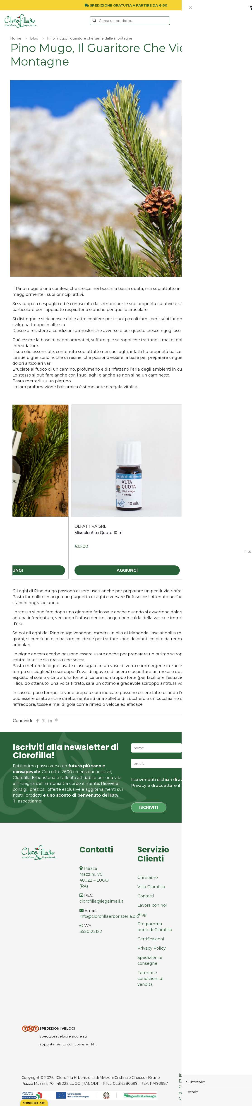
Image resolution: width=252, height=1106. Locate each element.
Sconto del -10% (34, 1103)
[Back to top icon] (222, 1019)
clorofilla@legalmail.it (101, 901)
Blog (34, 38)
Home (15, 38)
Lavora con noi (152, 905)
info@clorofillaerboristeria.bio (109, 916)
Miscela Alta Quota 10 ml (98, 532)
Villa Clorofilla (151, 886)
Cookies (186, 1098)
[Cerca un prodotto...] (130, 20)
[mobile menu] (246, 20)
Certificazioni (150, 939)
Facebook (208, 868)
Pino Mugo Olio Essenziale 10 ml (220, 532)
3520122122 (90, 931)
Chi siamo (147, 877)
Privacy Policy (151, 948)
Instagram (208, 877)
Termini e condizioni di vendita (150, 978)
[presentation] (223, 397)
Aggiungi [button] (127, 570)
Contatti (145, 896)
